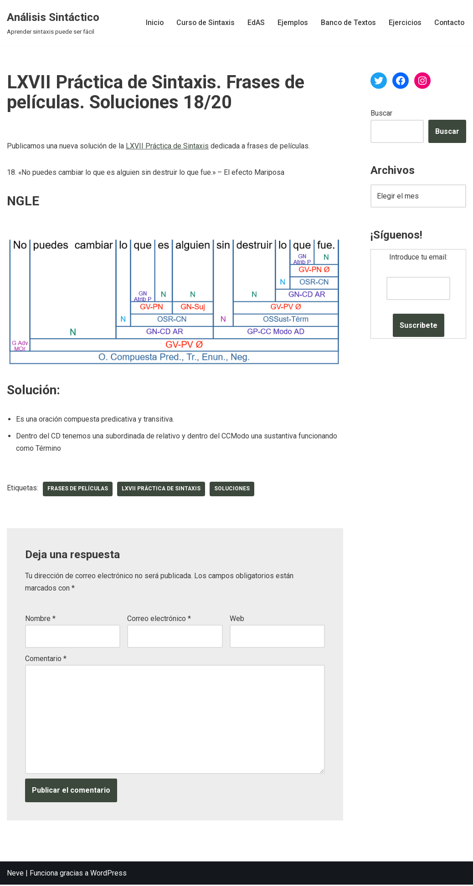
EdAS (253, 22)
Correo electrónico (159, 619)
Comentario (46, 659)
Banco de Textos (347, 22)
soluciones (234, 489)
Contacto (448, 22)
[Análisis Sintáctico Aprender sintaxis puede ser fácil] (53, 22)
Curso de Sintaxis (202, 22)
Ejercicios (404, 22)
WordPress (108, 874)
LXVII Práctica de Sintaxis (167, 146)
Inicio (151, 22)
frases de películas (78, 489)
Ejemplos (290, 22)
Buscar (381, 113)
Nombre (40, 619)
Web (237, 619)
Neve (15, 874)
